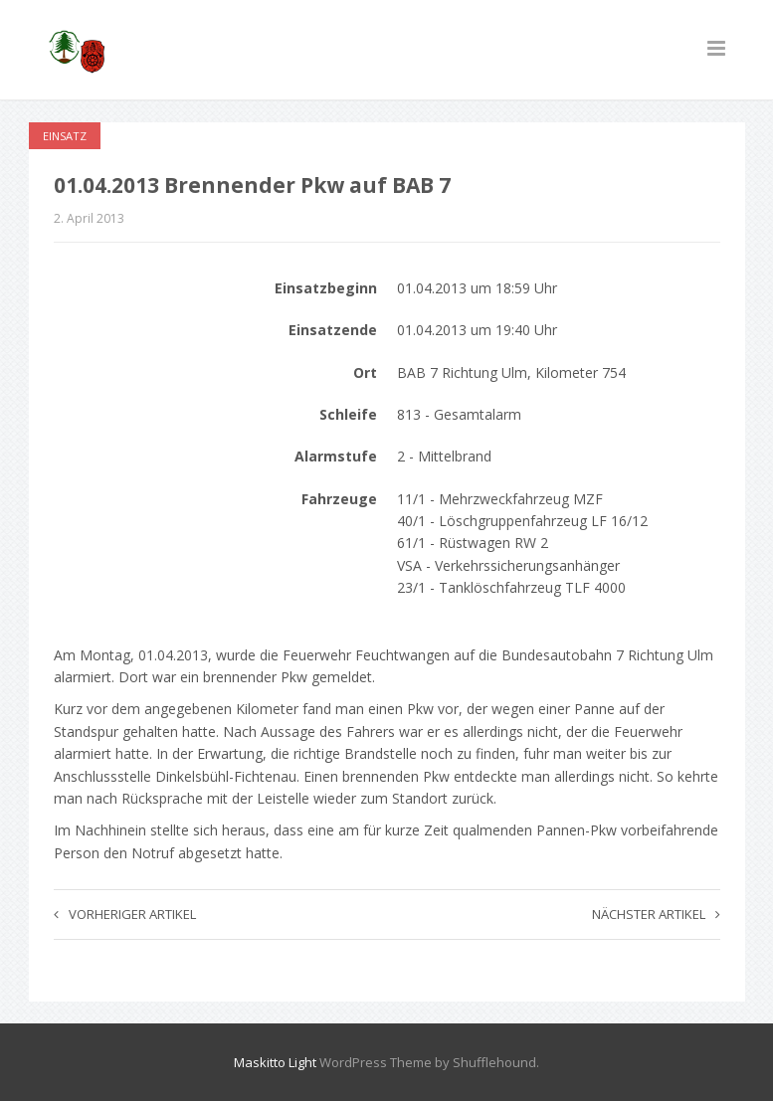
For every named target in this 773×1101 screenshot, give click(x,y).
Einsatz (65, 135)
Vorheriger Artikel (125, 914)
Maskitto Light (275, 1062)
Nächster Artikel (656, 914)
